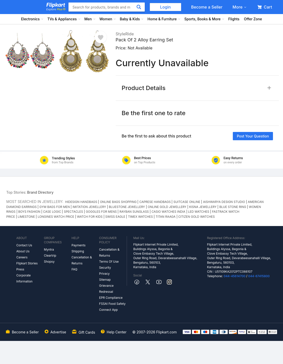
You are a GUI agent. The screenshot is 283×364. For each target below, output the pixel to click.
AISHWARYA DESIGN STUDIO (224, 202)
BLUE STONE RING (232, 207)
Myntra (49, 249)
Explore (55, 9)
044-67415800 (259, 276)
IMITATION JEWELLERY (89, 207)
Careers (22, 257)
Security (105, 267)
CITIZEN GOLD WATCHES (196, 217)
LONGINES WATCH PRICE (56, 217)
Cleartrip (50, 255)
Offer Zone (253, 19)
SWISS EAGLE (115, 217)
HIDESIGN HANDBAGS (81, 202)
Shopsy (49, 261)
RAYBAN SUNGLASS (134, 211)
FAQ (74, 269)
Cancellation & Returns (82, 260)
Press (20, 269)
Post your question (253, 136)
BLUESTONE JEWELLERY (127, 207)
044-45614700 (234, 276)
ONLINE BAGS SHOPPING (118, 202)
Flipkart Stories (27, 263)
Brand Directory (40, 192)
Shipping (78, 251)
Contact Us (24, 245)
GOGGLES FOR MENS (101, 211)
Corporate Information (24, 278)
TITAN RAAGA (165, 217)
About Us (22, 251)
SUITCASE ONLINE (186, 202)
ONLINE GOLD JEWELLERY (167, 207)
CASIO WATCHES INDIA (168, 211)
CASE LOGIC (52, 211)
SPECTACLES (73, 211)
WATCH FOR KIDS (90, 217)
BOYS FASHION (29, 211)
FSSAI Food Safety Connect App (112, 307)
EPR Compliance (110, 298)
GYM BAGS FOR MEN (54, 207)
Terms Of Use (109, 261)
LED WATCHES (198, 211)
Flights (234, 19)
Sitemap (105, 279)
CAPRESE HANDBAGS (155, 202)
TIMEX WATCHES (140, 217)
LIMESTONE (26, 217)
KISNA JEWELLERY (203, 207)
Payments (79, 245)
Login (165, 7)
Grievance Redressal (106, 289)
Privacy (104, 273)
